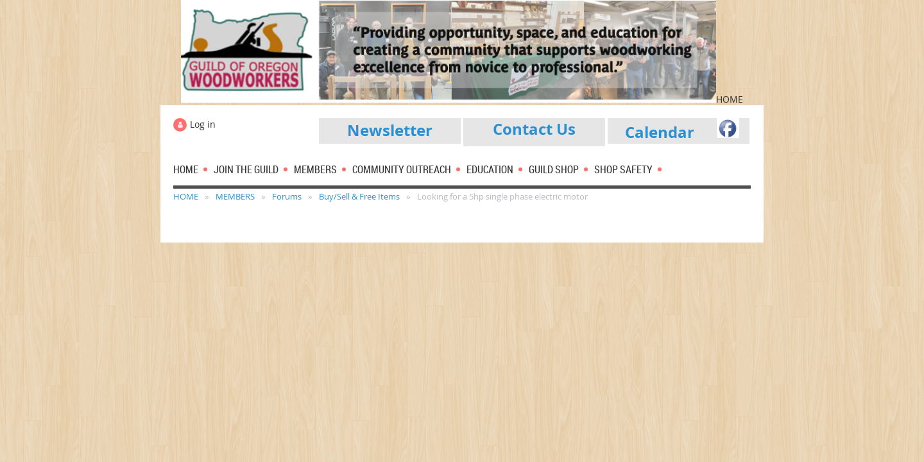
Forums (287, 196)
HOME (185, 196)
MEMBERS (235, 196)
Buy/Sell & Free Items (359, 196)
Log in (203, 124)
